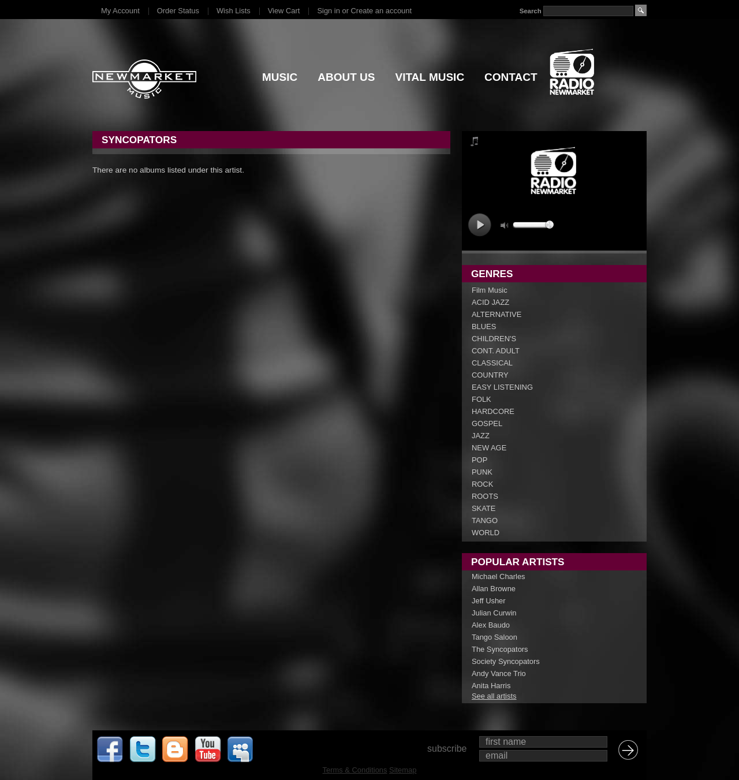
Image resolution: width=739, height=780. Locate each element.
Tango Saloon (494, 637)
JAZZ (481, 435)
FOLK (481, 399)
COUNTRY (490, 375)
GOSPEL (487, 423)
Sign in (328, 10)
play (479, 225)
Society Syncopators (506, 661)
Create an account (381, 10)
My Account (120, 10)
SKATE (483, 508)
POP (479, 460)
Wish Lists (234, 10)
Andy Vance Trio (499, 673)
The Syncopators (500, 649)
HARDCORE (493, 411)
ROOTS (485, 496)
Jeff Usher (489, 600)
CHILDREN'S (494, 338)
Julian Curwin (494, 613)
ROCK (482, 484)
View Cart (284, 10)
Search (531, 11)
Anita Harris (491, 685)
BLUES (484, 326)
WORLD (485, 532)
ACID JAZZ (490, 302)
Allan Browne (494, 588)
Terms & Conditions (355, 770)
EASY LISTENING (502, 387)
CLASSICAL (492, 363)
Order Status (178, 10)
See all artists (494, 696)
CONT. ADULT (496, 350)
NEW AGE (489, 447)
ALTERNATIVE (496, 314)
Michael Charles (498, 576)
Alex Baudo (491, 625)
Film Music (489, 290)
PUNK (482, 472)
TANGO (485, 520)
